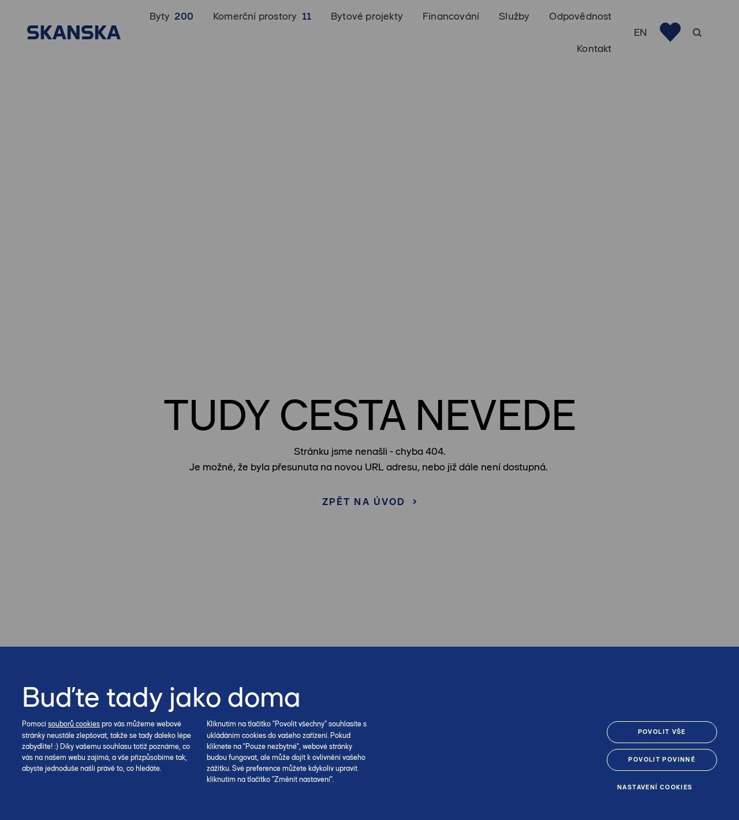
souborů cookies (74, 723)
